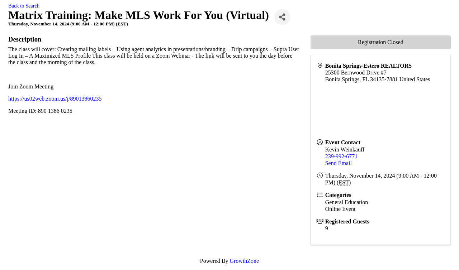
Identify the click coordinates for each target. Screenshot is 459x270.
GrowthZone (244, 261)
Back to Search (23, 6)
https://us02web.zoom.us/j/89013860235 (54, 99)
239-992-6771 (341, 156)
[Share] (282, 17)
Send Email (338, 163)
